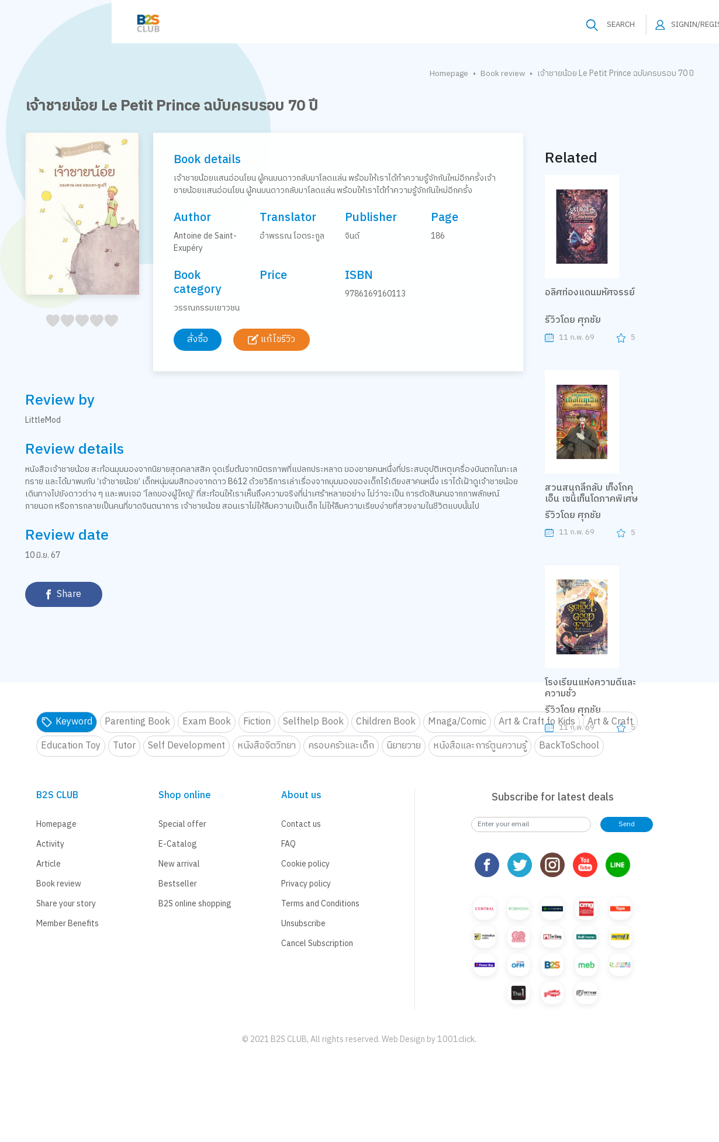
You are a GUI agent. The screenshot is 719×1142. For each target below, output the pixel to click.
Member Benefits (67, 923)
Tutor (124, 746)
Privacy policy (306, 884)
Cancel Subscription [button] (317, 943)
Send (626, 824)
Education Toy (71, 746)
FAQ (288, 844)
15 (64, 334)
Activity (50, 844)
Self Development (186, 746)
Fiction (257, 722)
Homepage (447, 73)
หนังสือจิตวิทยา (266, 746)
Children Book (386, 722)
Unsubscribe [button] (303, 923)
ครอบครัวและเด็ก (341, 746)
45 (108, 334)
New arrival (179, 864)
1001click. (456, 1039)
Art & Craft (610, 722)
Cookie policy (305, 864)
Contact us (301, 824)
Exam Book (206, 722)
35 (93, 334)
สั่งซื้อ (198, 339)
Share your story (66, 903)
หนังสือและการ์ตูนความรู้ (480, 746)
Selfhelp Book (313, 722)
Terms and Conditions (320, 903)
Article (48, 864)
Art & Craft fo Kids (537, 722)
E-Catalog (177, 844)
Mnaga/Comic (457, 722)
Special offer (182, 824)
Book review (502, 73)
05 (49, 334)
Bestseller (177, 884)
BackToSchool (569, 746)
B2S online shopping (194, 903)
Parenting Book (137, 722)
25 (78, 334)
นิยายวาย (403, 746)
